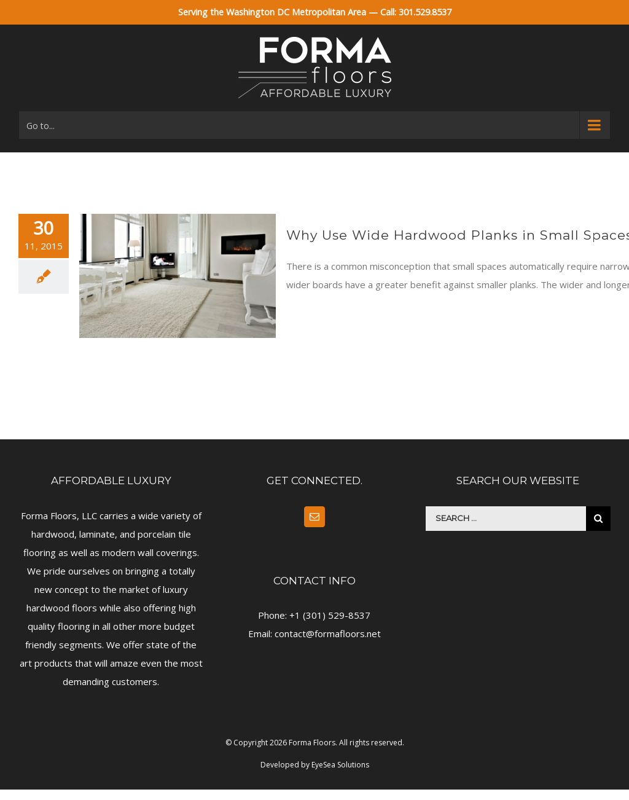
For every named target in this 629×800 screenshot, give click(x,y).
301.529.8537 (425, 12)
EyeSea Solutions (340, 764)
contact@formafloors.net (328, 633)
